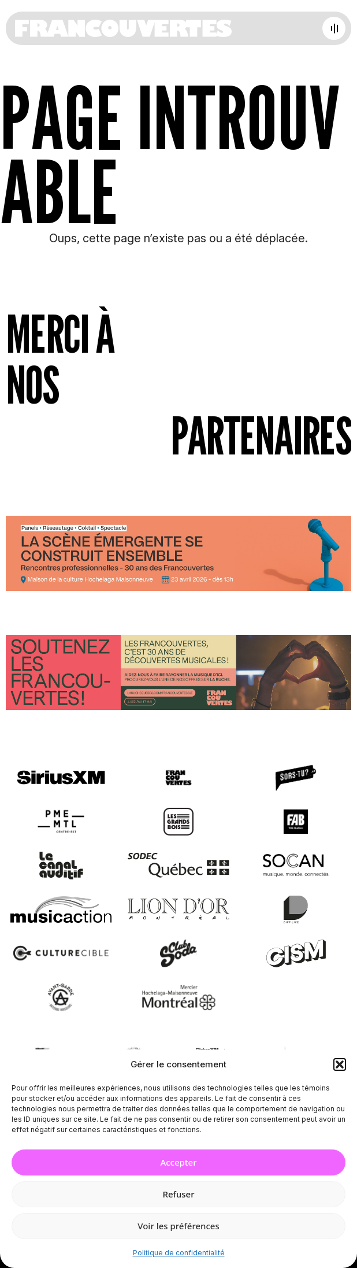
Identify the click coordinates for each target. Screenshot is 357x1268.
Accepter (178, 1162)
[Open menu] (333, 28)
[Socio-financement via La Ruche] (178, 675)
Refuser (178, 1194)
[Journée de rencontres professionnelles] (178, 555)
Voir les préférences (178, 1226)
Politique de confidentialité (179, 1252)
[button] (339, 1064)
